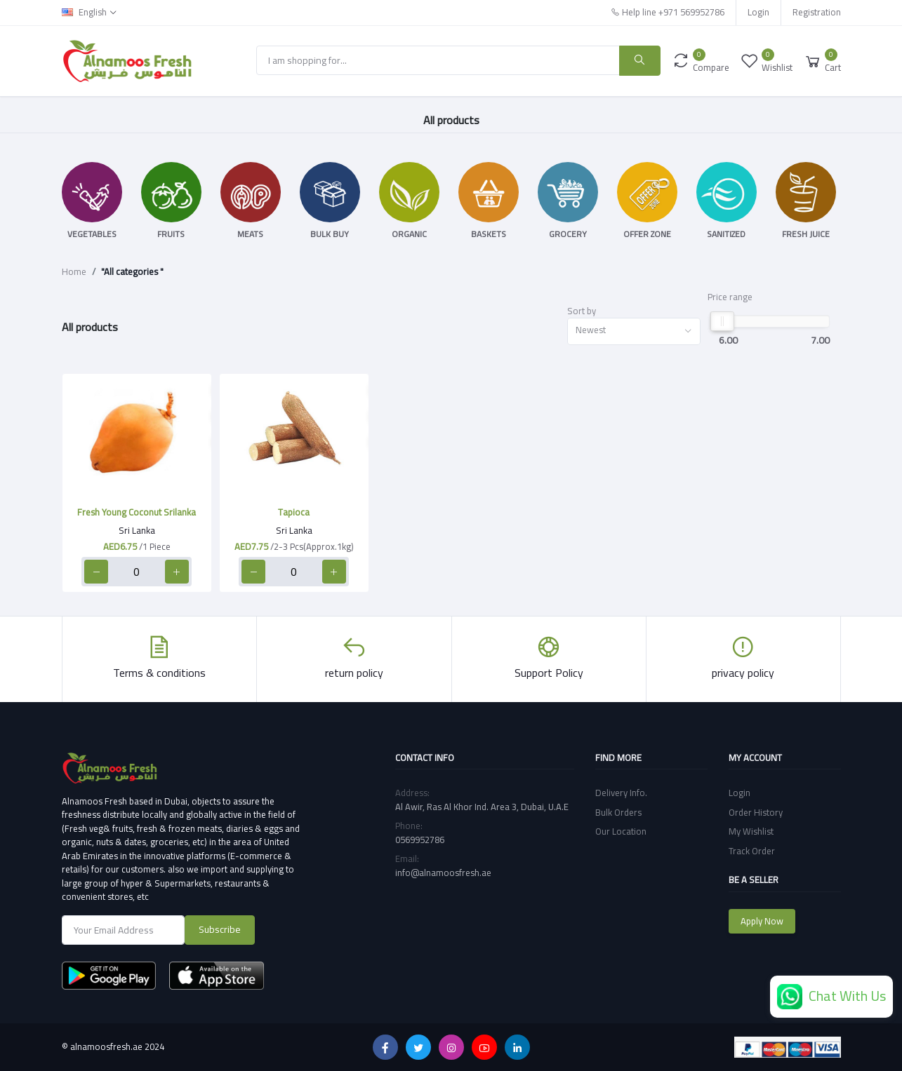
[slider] (722, 321)
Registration (816, 12)
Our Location (620, 831)
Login (758, 12)
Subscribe (220, 929)
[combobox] (634, 331)
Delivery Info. (621, 792)
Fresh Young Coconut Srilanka (136, 512)
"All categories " (132, 272)
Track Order (752, 850)
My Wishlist (751, 831)
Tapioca (294, 512)
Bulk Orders (618, 812)
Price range (730, 297)
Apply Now (762, 920)
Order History (756, 812)
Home (74, 272)
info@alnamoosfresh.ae (443, 872)
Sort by (581, 311)
